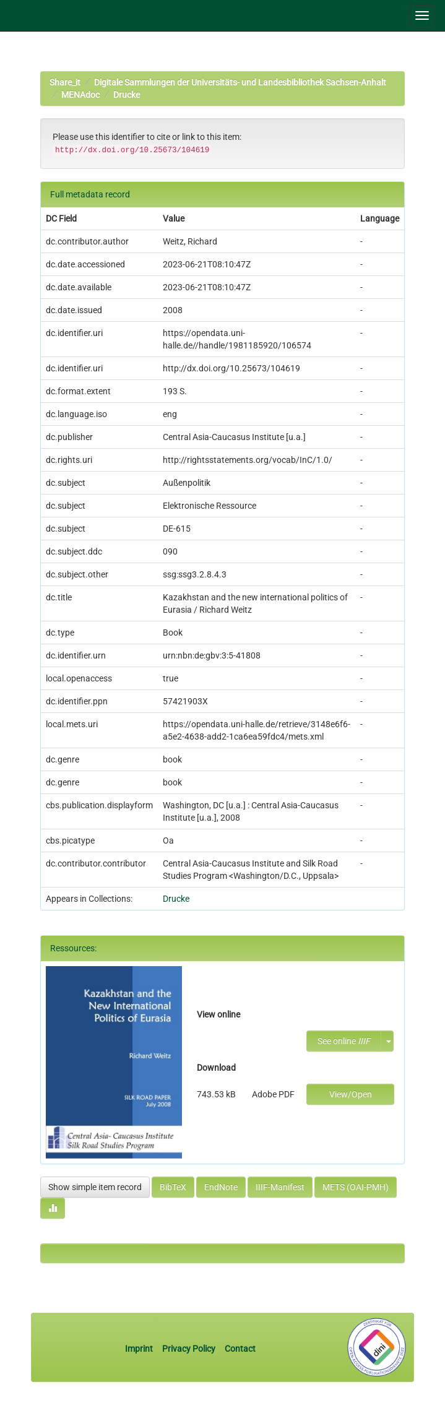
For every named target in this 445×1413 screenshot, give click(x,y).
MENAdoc (80, 95)
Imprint (140, 1349)
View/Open (350, 1094)
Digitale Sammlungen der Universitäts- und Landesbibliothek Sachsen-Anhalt (240, 82)
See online (344, 1041)
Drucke (126, 95)
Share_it (65, 82)
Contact (240, 1349)
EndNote (221, 1187)
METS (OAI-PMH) (355, 1187)
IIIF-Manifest (280, 1187)
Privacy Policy (188, 1349)
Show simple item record (95, 1187)
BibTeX (173, 1187)
